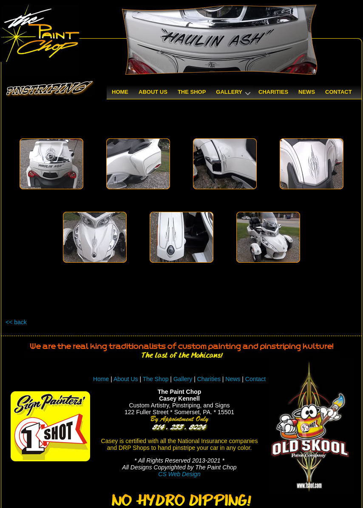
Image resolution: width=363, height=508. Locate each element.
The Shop (156, 379)
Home (101, 379)
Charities (209, 379)
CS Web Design (179, 474)
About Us (125, 379)
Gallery (182, 379)
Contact (255, 379)
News (232, 379)
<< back (16, 322)
